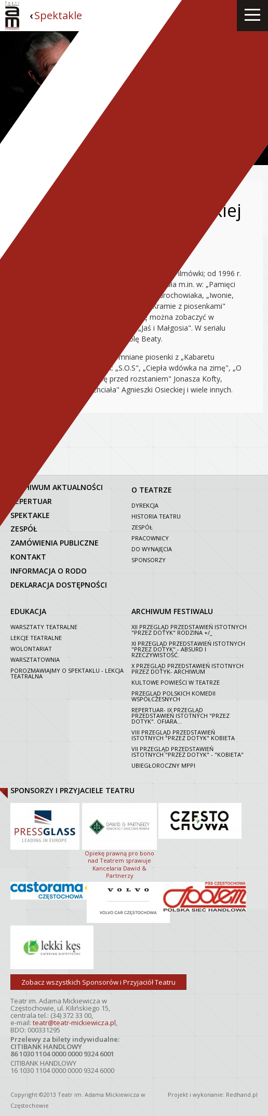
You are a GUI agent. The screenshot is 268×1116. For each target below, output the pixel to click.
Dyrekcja (144, 505)
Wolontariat (31, 648)
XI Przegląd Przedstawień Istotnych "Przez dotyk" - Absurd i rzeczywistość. (188, 649)
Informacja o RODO (48, 571)
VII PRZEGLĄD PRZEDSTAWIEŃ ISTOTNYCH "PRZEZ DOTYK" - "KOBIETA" (187, 751)
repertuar (31, 501)
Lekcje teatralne (36, 638)
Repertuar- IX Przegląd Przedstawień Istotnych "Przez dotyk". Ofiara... (180, 715)
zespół (23, 529)
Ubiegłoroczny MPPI (163, 765)
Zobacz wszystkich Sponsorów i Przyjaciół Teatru (98, 982)
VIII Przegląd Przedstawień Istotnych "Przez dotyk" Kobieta (183, 735)
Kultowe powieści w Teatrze (175, 682)
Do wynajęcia (151, 549)
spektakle (30, 515)
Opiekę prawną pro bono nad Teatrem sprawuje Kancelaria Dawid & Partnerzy (119, 839)
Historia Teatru (156, 516)
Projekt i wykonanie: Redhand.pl (213, 1094)
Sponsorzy (148, 560)
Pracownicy (150, 538)
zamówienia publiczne (54, 543)
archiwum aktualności (56, 487)
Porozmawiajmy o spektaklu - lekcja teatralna (67, 673)
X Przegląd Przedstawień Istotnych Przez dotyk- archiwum (187, 668)
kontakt (28, 557)
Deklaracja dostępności (58, 585)
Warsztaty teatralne (43, 627)
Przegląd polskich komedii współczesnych (173, 696)
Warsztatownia (35, 659)
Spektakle (58, 15)
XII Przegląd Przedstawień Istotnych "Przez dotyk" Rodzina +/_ (189, 629)
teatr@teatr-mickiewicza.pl (74, 1022)
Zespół (142, 527)
